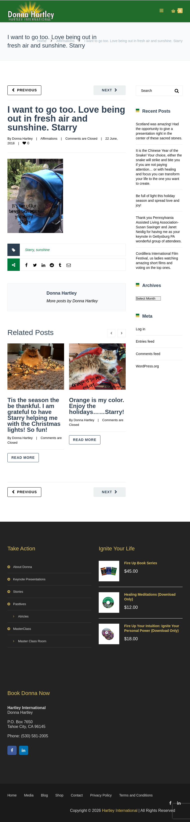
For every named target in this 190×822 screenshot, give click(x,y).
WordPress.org (147, 366)
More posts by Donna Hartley (72, 301)
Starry (29, 250)
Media (28, 795)
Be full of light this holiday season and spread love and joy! (157, 200)
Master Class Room (32, 641)
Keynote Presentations (29, 579)
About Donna (22, 567)
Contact (77, 795)
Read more (23, 458)
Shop (59, 795)
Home (41, 41)
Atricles (23, 616)
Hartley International (119, 810)
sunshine (43, 250)
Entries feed (145, 341)
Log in (140, 329)
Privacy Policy (101, 795)
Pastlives (19, 604)
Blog (44, 795)
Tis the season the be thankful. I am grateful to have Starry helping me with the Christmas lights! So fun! (34, 415)
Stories (18, 591)
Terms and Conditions (136, 795)
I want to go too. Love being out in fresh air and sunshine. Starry (66, 118)
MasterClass (22, 629)
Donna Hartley (22, 138)
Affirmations (65, 41)
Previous (27, 90)
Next (107, 90)
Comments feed (148, 354)
